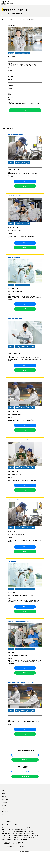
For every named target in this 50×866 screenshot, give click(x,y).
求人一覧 (4, 802)
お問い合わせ (5, 820)
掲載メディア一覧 (6, 817)
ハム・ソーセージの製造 (13, 504)
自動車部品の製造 (12, 384)
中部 (20, 19)
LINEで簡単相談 (25, 110)
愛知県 (24, 19)
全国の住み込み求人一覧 (12, 19)
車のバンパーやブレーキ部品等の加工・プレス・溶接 (20, 444)
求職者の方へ (5, 799)
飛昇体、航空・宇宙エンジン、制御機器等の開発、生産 (21, 625)
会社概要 (4, 811)
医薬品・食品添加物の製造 (14, 261)
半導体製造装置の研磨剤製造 (14, 200)
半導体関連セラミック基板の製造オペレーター (19, 138)
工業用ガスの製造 (12, 565)
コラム (3, 814)
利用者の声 (4, 808)
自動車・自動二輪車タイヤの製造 (15, 322)
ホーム (3, 19)
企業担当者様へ (5, 805)
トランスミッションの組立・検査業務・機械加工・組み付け (22, 686)
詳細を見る (25, 185)
